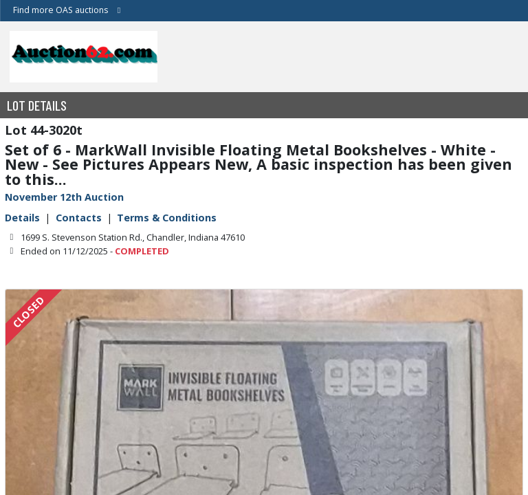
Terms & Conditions (167, 217)
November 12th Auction (64, 197)
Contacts (79, 217)
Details (22, 217)
